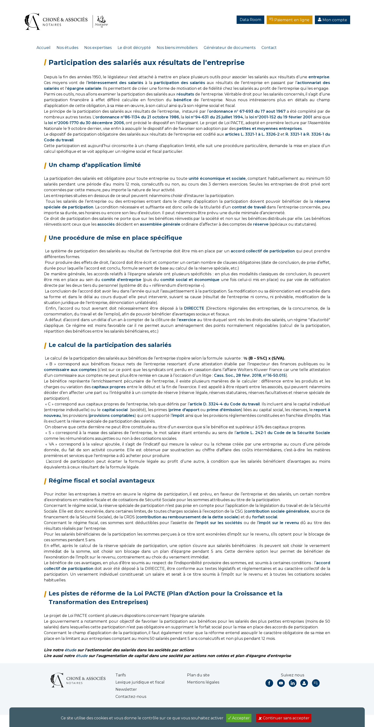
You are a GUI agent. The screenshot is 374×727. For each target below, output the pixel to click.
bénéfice (183, 100)
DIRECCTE (195, 308)
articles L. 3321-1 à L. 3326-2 (252, 134)
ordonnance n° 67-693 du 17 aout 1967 (247, 111)
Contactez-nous (130, 696)
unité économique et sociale (217, 178)
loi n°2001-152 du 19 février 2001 (280, 117)
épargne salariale (84, 88)
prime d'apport (184, 410)
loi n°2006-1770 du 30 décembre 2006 (86, 123)
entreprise (318, 77)
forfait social (264, 517)
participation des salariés (179, 82)
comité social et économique (189, 279)
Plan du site (198, 675)
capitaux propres (109, 387)
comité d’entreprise (121, 279)
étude (70, 650)
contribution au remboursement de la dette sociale (187, 517)
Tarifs (120, 675)
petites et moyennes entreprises (269, 128)
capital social (115, 410)
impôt (178, 415)
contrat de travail (249, 207)
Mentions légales (203, 682)
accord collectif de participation (263, 251)
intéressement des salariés (115, 82)
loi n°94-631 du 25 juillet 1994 (214, 117)
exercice (187, 320)
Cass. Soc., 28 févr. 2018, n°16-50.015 (250, 375)
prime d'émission (224, 410)
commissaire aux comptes (70, 369)
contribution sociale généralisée (277, 511)
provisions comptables (112, 415)
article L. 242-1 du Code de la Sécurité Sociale (283, 432)
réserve (261, 224)
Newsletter (126, 689)
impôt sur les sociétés (219, 522)
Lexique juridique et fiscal (140, 682)
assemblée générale (160, 224)
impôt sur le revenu (279, 522)
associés (106, 224)
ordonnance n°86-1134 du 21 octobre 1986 (137, 117)
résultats (185, 94)
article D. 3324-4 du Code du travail (225, 404)
